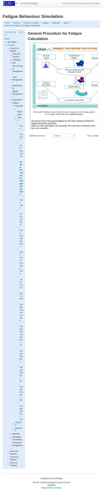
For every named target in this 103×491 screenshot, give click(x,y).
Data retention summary (51, 488)
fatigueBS (19, 106)
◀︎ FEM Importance (37, 136)
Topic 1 (66, 23)
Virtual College (29, 3)
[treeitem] (14, 39)
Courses (11, 45)
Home (7, 39)
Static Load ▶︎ (93, 136)
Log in (96, 3)
